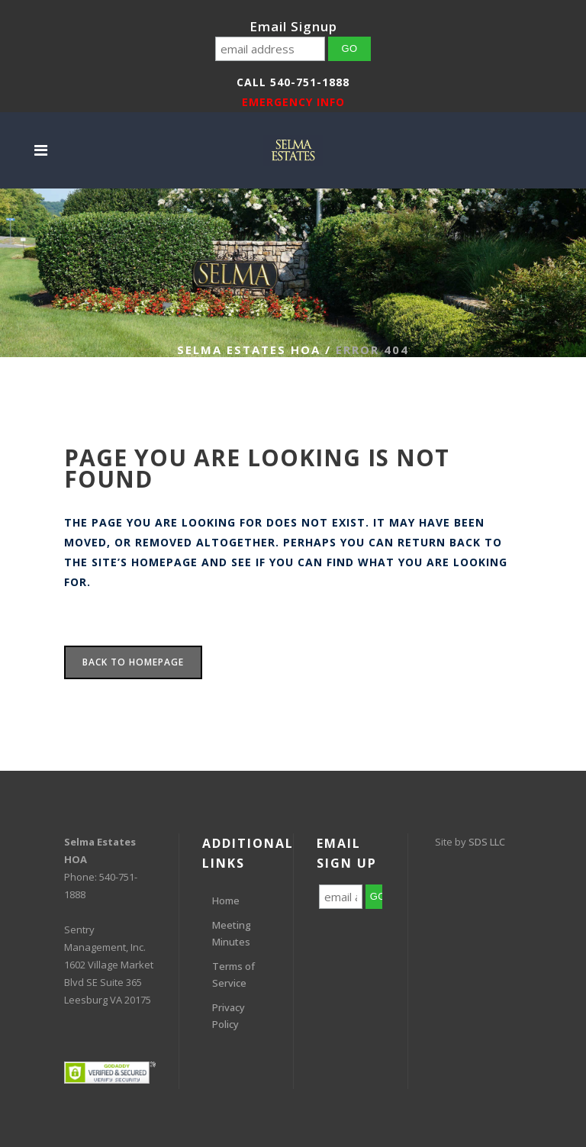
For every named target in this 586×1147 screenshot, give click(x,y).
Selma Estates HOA (248, 349)
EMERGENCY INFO (293, 102)
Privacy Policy (228, 1015)
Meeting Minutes (231, 933)
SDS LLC (486, 842)
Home (226, 900)
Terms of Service (233, 974)
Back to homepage (133, 662)
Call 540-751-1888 (293, 82)
